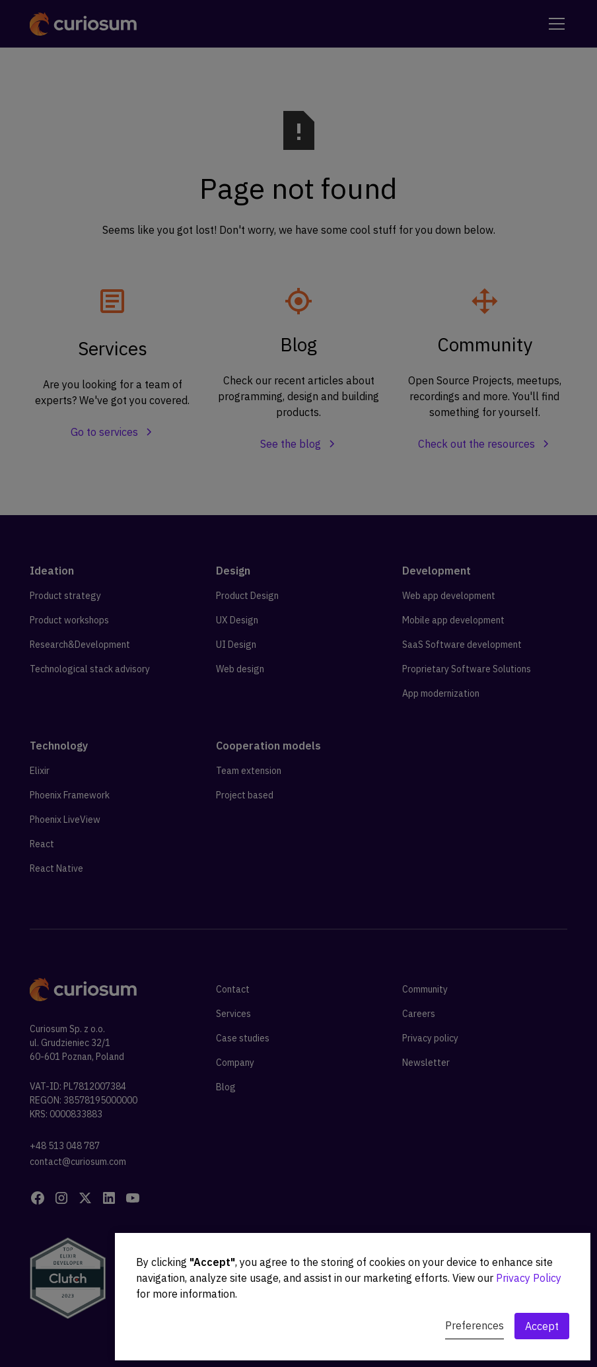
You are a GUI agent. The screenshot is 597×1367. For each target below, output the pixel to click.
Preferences (474, 1325)
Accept (542, 1326)
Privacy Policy (528, 1277)
